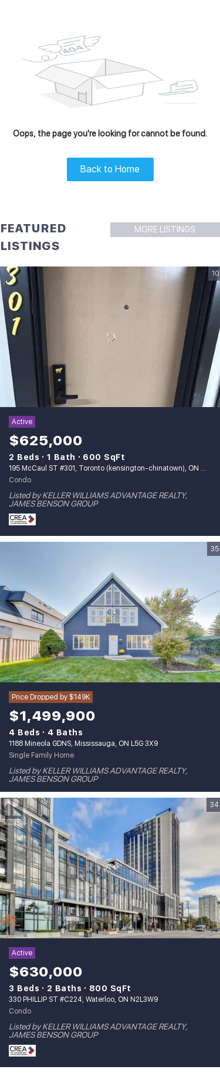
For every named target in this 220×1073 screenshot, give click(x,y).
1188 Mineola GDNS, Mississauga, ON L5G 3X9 (83, 743)
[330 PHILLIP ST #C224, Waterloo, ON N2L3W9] (110, 868)
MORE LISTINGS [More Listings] (164, 229)
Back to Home (110, 169)
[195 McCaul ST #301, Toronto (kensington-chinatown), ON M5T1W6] (110, 337)
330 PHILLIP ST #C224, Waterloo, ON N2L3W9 (83, 999)
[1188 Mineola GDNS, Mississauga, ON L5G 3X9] (110, 612)
